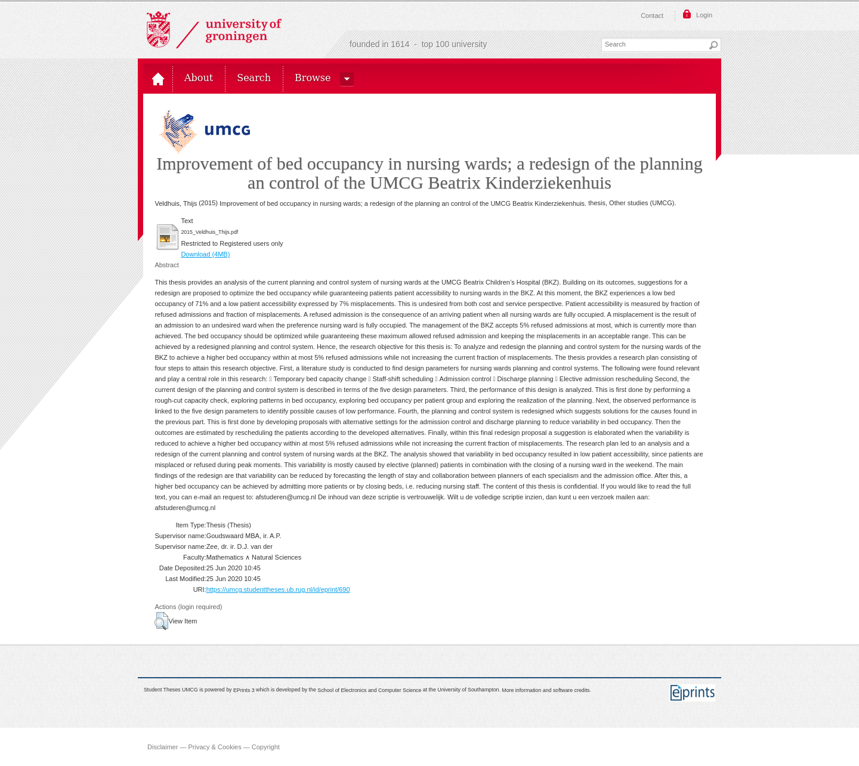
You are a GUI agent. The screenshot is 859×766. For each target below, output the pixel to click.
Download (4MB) (205, 254)
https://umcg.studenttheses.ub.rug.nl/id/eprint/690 (278, 589)
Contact (652, 15)
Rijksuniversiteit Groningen (214, 29)
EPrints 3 (244, 690)
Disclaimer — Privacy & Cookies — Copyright (213, 746)
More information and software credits (545, 690)
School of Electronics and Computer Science (369, 690)
